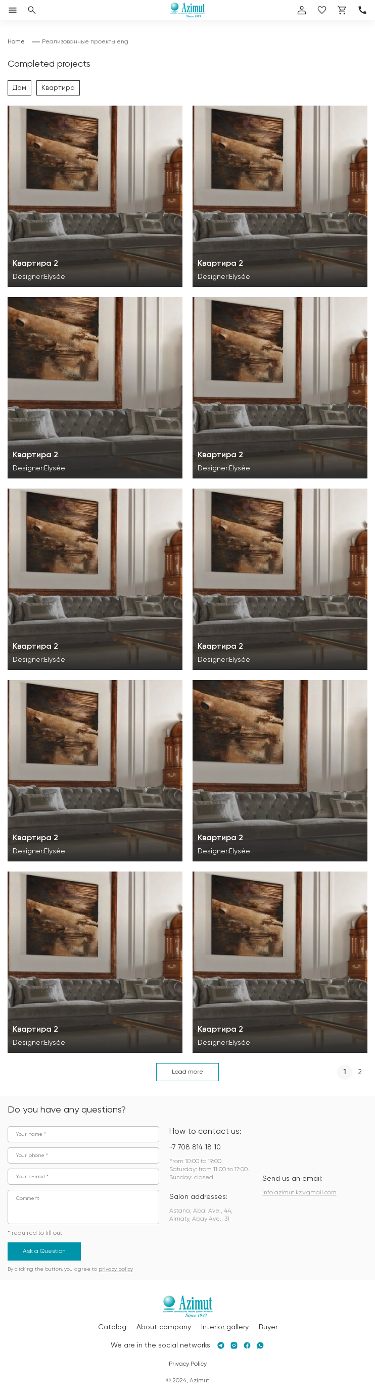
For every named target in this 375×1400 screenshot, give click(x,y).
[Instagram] (234, 1345)
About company (163, 1327)
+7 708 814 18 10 (195, 1147)
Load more (187, 1072)
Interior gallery (225, 1327)
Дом (19, 87)
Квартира (58, 87)
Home (16, 42)
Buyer (268, 1327)
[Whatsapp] (260, 1345)
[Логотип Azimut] (187, 10)
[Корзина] (342, 10)
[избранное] (322, 10)
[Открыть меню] (13, 10)
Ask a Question (44, 1251)
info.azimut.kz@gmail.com (299, 1193)
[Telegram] (221, 1345)
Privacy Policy (188, 1364)
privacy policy (116, 1269)
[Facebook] (247, 1345)
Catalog (112, 1327)
